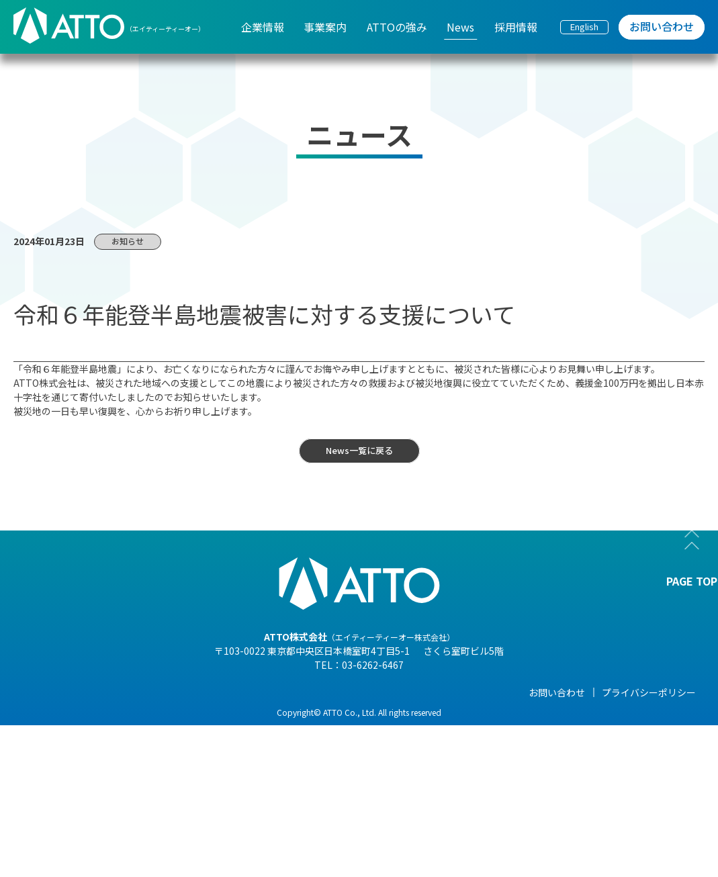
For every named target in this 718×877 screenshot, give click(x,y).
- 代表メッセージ (140, 712)
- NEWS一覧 (443, 712)
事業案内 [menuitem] (325, 27)
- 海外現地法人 (135, 787)
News (431, 692)
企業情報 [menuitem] (262, 27)
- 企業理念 (126, 769)
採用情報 (541, 692)
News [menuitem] (460, 27)
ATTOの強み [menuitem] (397, 27)
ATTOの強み (340, 692)
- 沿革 (116, 825)
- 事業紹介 (126, 806)
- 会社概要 (126, 731)
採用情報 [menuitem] (515, 27)
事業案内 (227, 692)
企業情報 (123, 692)
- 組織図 (121, 750)
